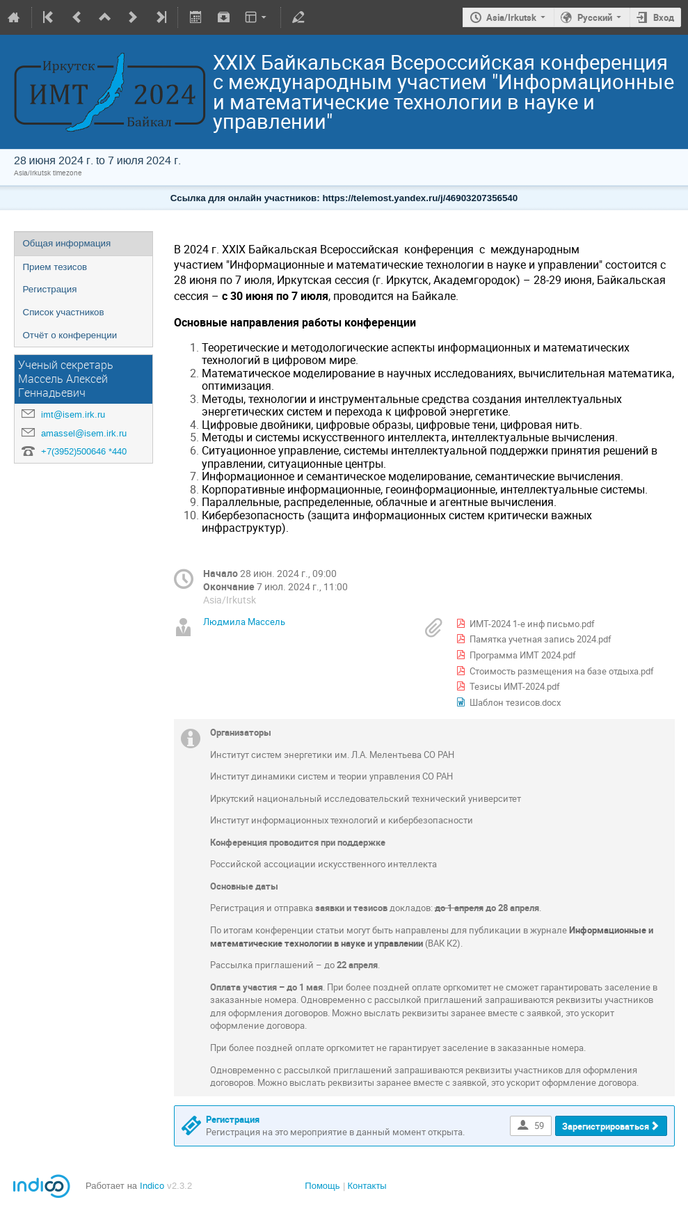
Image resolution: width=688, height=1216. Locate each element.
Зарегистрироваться (605, 1126)
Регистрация (50, 289)
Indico (152, 1186)
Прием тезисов (55, 267)
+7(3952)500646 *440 (84, 451)
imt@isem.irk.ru (73, 414)
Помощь (322, 1186)
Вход (663, 17)
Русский (594, 17)
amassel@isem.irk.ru (84, 433)
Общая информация (67, 243)
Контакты (367, 1186)
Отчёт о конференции (70, 335)
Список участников (63, 312)
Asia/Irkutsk (511, 17)
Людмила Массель (244, 621)
